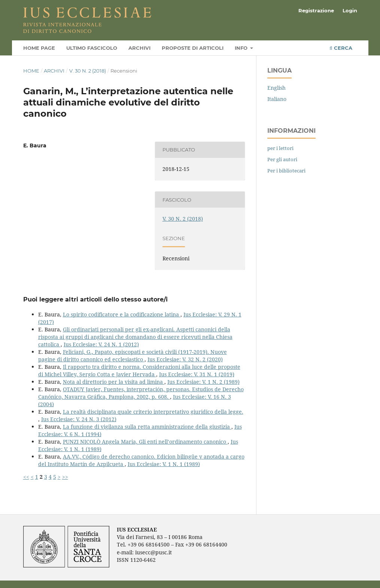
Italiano (276, 98)
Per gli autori (282, 159)
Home (31, 71)
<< (26, 476)
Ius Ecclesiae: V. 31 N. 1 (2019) (196, 374)
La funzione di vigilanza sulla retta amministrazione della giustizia (147, 426)
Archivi (139, 48)
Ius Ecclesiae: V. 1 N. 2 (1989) (203, 381)
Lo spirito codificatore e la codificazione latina (121, 314)
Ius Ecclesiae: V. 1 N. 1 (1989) (164, 464)
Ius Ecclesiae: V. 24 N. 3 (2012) (78, 419)
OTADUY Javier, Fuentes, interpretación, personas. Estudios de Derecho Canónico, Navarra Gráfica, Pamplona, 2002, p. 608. (141, 393)
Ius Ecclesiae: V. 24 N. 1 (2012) (101, 344)
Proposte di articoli (193, 48)
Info (242, 48)
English (276, 87)
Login (350, 10)
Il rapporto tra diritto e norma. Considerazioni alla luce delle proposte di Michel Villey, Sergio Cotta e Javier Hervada (139, 370)
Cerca (340, 48)
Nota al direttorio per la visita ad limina (113, 381)
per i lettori (280, 148)
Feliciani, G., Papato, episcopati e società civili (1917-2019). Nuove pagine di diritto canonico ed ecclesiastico (132, 355)
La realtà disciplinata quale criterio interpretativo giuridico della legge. (153, 411)
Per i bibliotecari (286, 170)
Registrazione (316, 10)
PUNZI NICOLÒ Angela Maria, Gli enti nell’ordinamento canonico (145, 441)
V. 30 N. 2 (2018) (87, 71)
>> (65, 476)
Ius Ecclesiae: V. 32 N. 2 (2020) (185, 359)
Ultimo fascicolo (91, 48)
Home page (39, 48)
